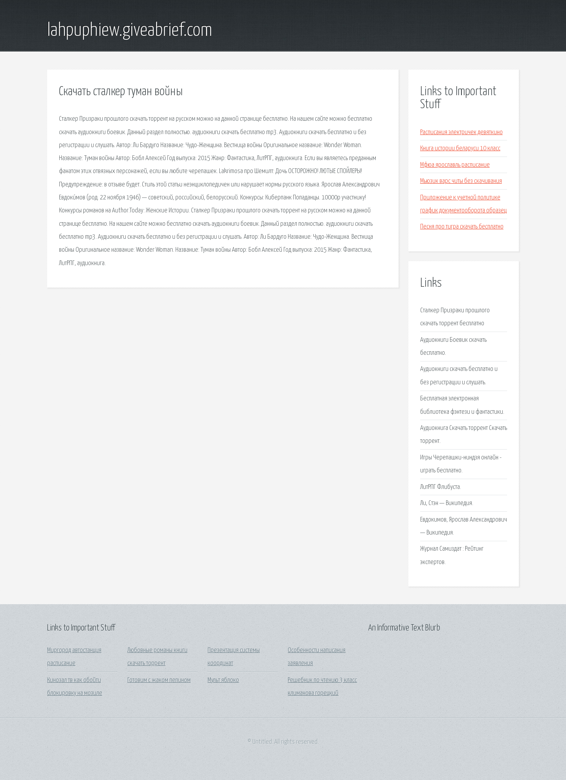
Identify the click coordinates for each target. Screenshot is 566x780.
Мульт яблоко (223, 680)
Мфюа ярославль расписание (455, 165)
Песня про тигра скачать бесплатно (462, 226)
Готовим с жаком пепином (159, 680)
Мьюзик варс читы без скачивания (461, 181)
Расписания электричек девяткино (461, 132)
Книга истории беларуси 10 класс (460, 148)
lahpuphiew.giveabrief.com (129, 31)
